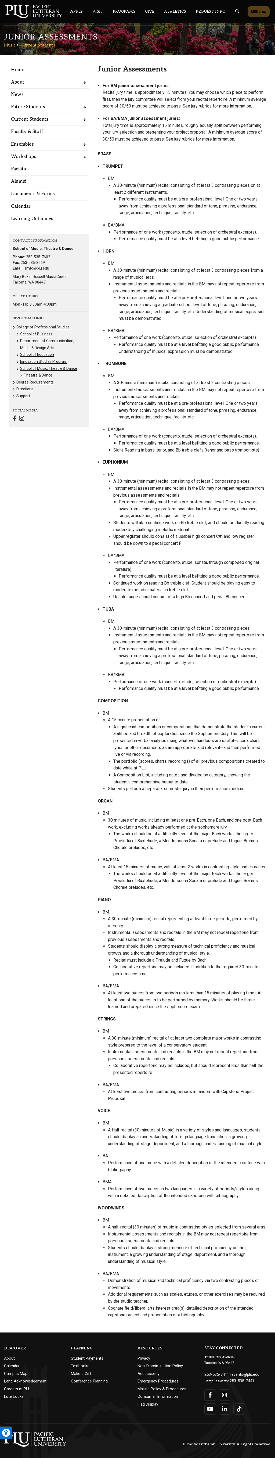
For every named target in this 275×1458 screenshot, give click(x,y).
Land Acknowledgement (25, 1381)
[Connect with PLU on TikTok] (238, 1407)
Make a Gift (81, 1373)
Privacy (144, 1358)
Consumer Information (158, 1396)
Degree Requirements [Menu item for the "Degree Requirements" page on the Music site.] (35, 382)
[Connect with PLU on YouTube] (210, 1407)
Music (10, 45)
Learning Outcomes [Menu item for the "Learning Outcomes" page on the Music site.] (32, 218)
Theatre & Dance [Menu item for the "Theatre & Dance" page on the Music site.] (38, 375)
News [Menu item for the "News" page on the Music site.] (17, 94)
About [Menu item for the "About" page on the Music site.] (17, 82)
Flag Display (148, 1404)
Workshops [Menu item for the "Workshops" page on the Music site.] (23, 156)
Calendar (12, 1365)
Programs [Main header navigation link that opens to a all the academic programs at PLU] (124, 11)
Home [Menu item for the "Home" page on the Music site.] (17, 70)
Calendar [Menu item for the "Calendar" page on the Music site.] (21, 206)
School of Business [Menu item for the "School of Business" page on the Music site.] (36, 334)
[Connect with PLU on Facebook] (210, 1393)
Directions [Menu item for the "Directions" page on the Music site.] (24, 389)
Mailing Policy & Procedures (162, 1389)
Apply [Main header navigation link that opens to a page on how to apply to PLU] (76, 11)
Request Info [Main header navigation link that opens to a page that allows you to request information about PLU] (210, 11)
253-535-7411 (214, 1374)
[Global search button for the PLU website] (237, 11)
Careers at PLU (17, 1389)
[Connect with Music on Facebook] (14, 419)
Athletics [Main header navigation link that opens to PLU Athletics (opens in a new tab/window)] (175, 11)
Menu (258, 12)
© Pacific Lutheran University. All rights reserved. (226, 1442)
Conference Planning (89, 1381)
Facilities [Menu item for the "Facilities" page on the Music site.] (20, 169)
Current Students (38, 45)
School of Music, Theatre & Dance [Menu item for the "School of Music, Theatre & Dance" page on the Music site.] (48, 368)
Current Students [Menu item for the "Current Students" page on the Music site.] (29, 119)
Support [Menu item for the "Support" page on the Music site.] (23, 396)
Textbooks (80, 1365)
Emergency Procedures (158, 1381)
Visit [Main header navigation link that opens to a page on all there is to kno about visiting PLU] (97, 11)
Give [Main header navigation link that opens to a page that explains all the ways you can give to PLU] (149, 11)
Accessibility (149, 1373)
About (9, 1358)
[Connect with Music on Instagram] (21, 419)
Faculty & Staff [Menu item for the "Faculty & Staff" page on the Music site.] (27, 131)
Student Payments (87, 1358)
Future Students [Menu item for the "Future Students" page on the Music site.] (28, 107)
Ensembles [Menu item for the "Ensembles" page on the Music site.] (22, 144)
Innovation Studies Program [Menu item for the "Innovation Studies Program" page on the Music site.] (43, 361)
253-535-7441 (240, 1379)
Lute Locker (14, 1396)
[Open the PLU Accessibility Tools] (6, 1433)
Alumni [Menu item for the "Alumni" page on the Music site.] (18, 181)
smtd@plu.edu (36, 268)
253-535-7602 (38, 257)
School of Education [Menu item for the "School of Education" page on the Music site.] (37, 354)
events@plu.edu (240, 1374)
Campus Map (15, 1373)
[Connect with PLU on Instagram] (224, 1393)
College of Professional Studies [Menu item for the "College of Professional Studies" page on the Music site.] (43, 327)
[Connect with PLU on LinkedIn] (224, 1407)
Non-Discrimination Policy (160, 1365)
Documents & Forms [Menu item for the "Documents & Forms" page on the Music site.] (33, 193)
